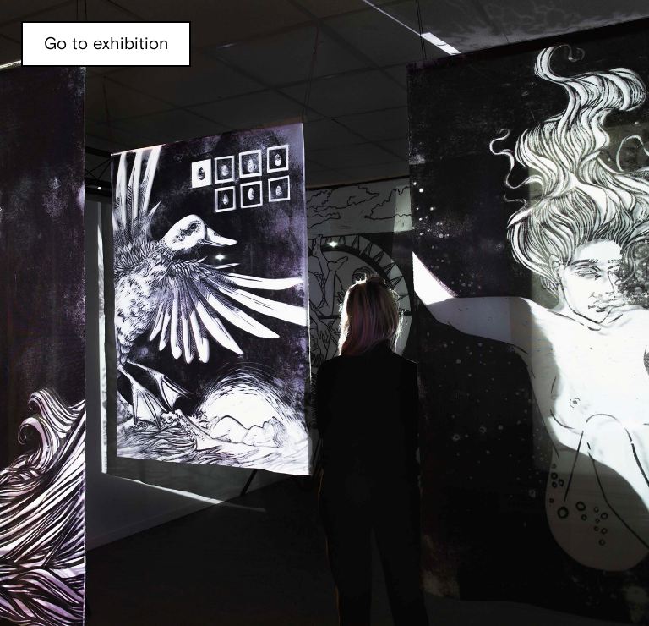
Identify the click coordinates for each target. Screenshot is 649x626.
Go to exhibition (106, 43)
